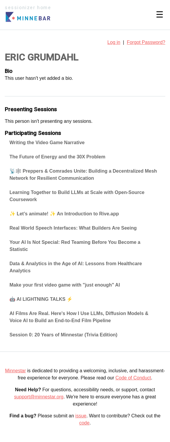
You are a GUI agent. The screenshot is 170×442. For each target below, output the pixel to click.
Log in (114, 42)
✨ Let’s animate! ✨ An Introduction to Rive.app (64, 213)
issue (80, 415)
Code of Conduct (133, 377)
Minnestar (15, 370)
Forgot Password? (146, 42)
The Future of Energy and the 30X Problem (57, 156)
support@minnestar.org (39, 396)
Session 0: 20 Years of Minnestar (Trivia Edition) (63, 334)
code (84, 422)
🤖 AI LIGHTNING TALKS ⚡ (41, 299)
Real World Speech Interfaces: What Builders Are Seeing (73, 227)
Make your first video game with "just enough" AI (64, 284)
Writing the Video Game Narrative (47, 142)
